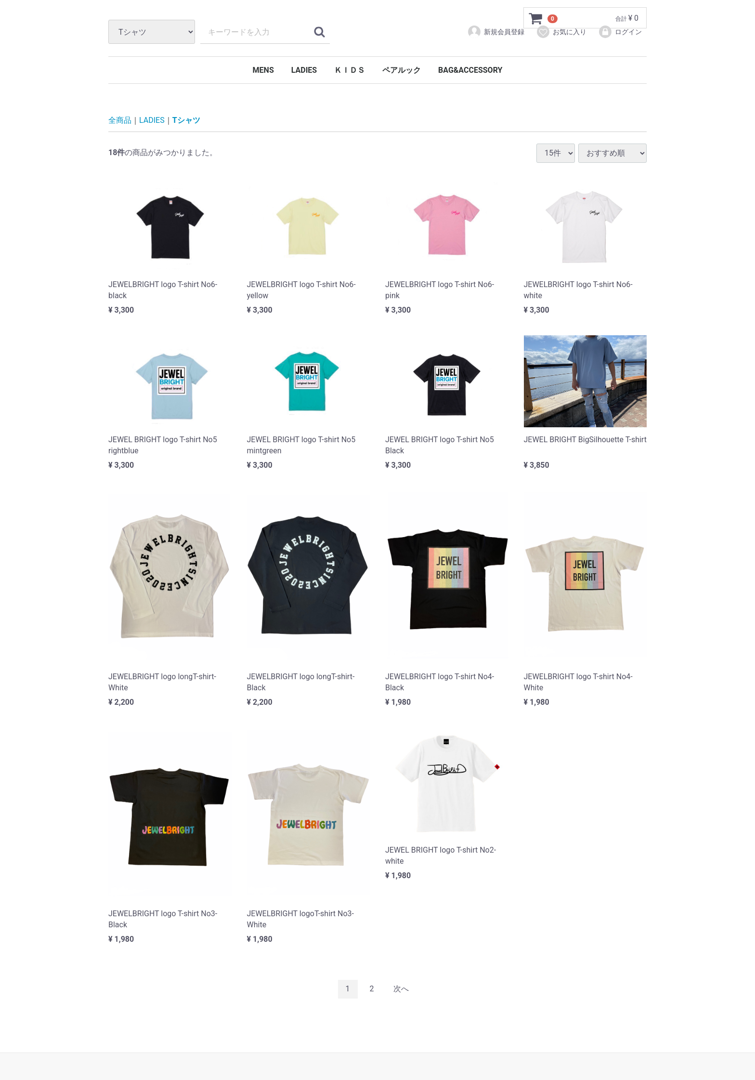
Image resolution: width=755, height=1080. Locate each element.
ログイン (620, 32)
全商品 (119, 120)
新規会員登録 (495, 32)
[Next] (401, 989)
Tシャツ (186, 120)
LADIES (304, 70)
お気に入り (561, 32)
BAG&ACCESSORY (470, 70)
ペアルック (401, 70)
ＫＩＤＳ (349, 70)
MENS (263, 70)
